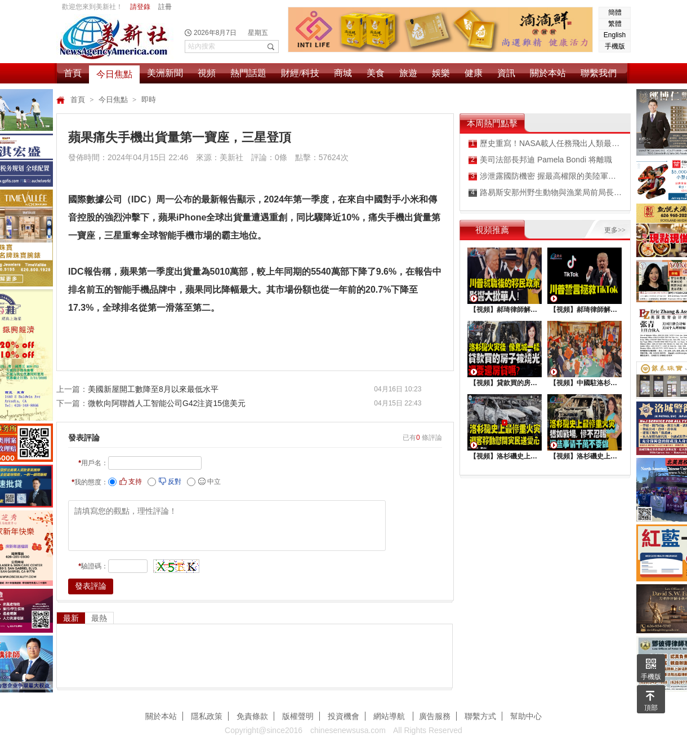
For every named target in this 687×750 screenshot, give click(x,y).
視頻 (207, 73)
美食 (376, 73)
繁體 (615, 24)
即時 (148, 99)
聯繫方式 (480, 716)
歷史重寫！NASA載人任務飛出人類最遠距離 (545, 143)
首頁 (73, 73)
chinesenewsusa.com (348, 730)
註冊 (165, 7)
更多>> (615, 230)
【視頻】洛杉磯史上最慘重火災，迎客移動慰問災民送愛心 (504, 456)
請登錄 (140, 7)
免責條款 (252, 716)
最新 (71, 618)
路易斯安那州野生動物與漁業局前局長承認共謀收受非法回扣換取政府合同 (545, 192)
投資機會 (343, 716)
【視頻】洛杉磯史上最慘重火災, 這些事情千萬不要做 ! (584, 456)
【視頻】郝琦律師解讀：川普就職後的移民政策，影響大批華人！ (504, 310)
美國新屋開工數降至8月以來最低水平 (153, 389)
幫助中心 (526, 716)
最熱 (99, 618)
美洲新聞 (165, 73)
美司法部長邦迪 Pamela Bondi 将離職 (540, 160)
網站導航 (390, 716)
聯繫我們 (599, 73)
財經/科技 (300, 73)
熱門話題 (248, 73)
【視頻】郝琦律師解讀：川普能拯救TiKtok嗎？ (584, 310)
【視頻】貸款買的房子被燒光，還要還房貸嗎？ (504, 383)
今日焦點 (114, 74)
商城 (343, 73)
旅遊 (408, 73)
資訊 (506, 73)
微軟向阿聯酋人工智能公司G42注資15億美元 (167, 403)
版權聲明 (298, 716)
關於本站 (548, 73)
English (615, 35)
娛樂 (441, 73)
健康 (474, 73)
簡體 (615, 12)
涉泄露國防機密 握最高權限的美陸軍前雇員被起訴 (545, 176)
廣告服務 (434, 716)
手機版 (615, 46)
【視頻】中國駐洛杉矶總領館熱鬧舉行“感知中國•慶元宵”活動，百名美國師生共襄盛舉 (584, 383)
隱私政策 (206, 716)
